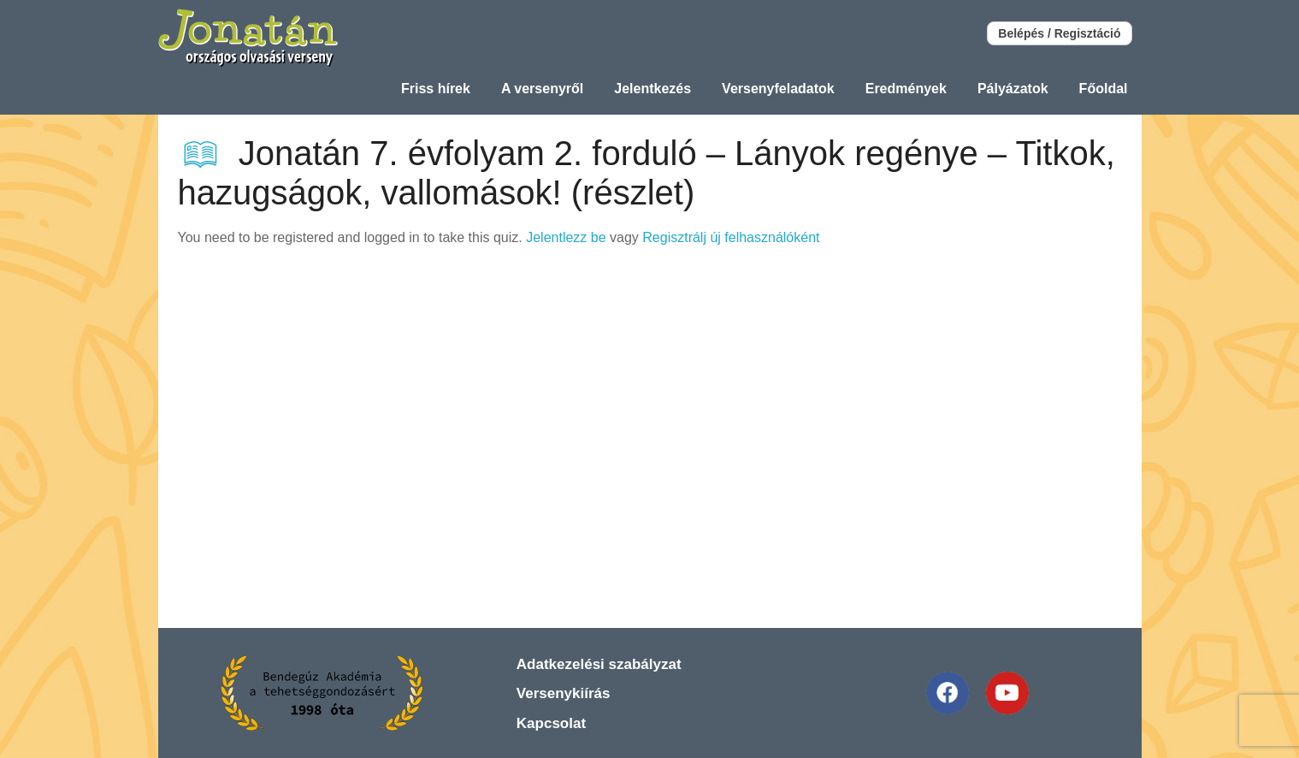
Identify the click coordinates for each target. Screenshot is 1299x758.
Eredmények (906, 88)
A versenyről (542, 88)
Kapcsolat (551, 723)
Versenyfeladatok (778, 88)
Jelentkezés (652, 88)
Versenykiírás (564, 693)
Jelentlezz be (565, 237)
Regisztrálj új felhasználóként (730, 237)
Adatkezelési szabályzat (599, 664)
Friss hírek (435, 88)
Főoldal (1103, 88)
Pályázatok (1012, 88)
